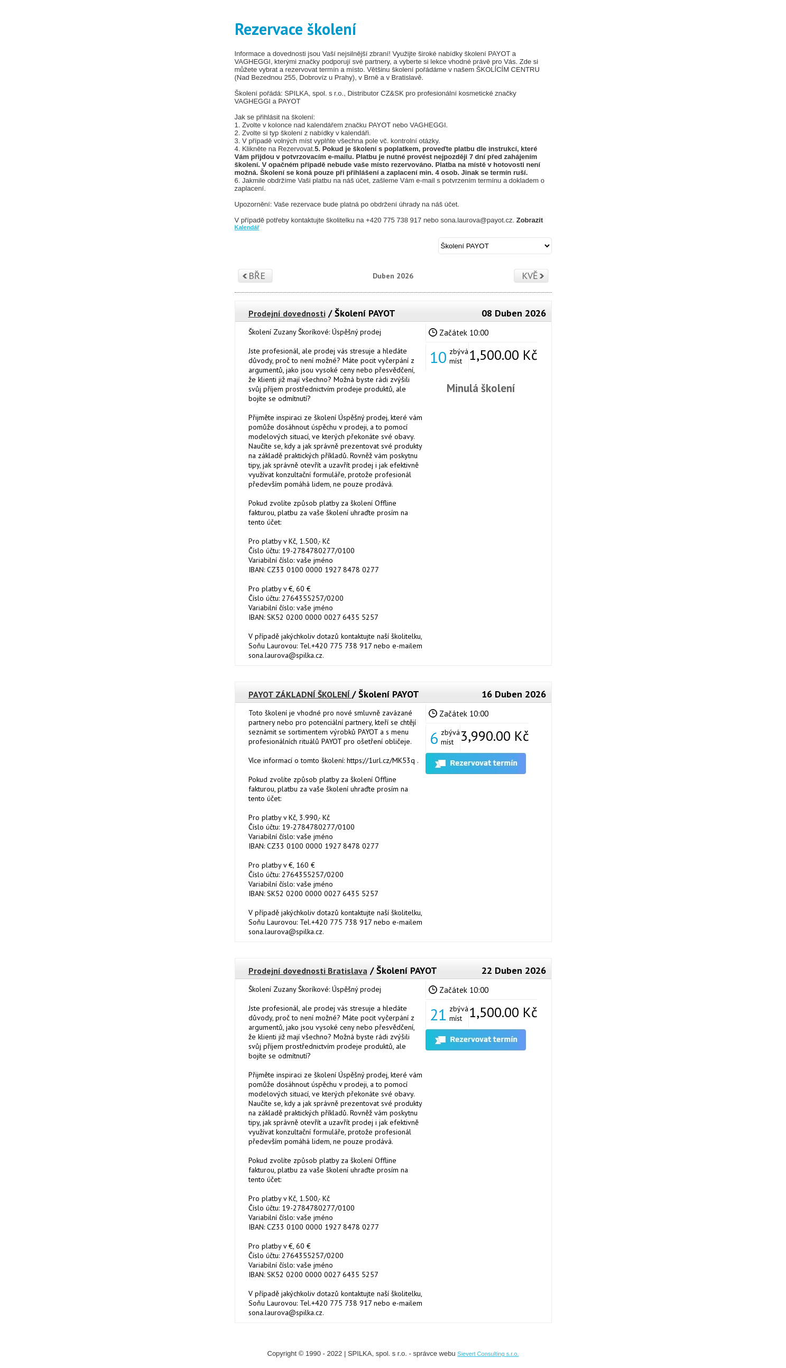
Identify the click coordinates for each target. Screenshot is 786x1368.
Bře (256, 275)
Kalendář (247, 227)
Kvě (530, 275)
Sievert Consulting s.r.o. (488, 1354)
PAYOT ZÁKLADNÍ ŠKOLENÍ (300, 694)
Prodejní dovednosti (287, 313)
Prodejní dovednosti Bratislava (307, 970)
